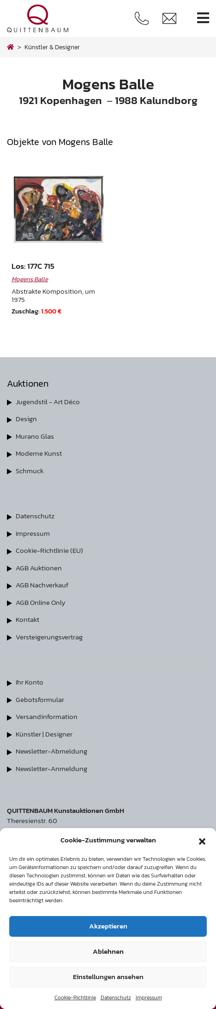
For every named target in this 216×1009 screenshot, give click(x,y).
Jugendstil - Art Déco (48, 401)
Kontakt (27, 619)
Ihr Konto (29, 682)
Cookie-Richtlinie (75, 997)
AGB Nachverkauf (42, 585)
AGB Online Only (41, 602)
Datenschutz (116, 997)
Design (26, 418)
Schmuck (30, 470)
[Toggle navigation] (203, 18)
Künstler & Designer (52, 47)
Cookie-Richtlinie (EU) (49, 550)
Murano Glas (35, 436)
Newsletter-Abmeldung (51, 751)
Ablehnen (108, 951)
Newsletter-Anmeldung (51, 768)
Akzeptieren (108, 926)
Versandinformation (47, 716)
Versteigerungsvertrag (49, 637)
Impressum (149, 997)
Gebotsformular (40, 699)
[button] (202, 840)
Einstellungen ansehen (108, 976)
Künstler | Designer (44, 734)
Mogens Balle (30, 279)
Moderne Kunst (39, 453)
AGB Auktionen (39, 567)
